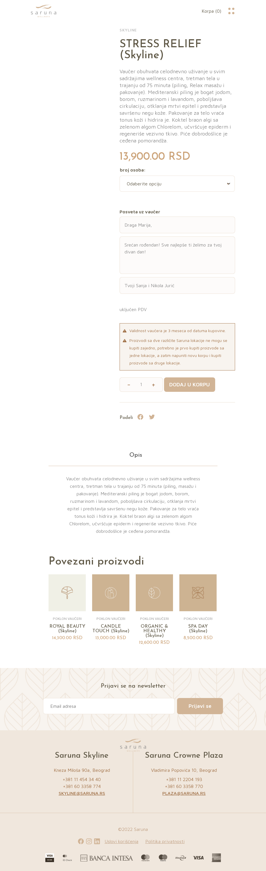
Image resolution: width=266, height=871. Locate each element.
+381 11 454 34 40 (82, 779)
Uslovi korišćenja (121, 841)
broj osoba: (133, 169)
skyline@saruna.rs (82, 793)
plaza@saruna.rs (184, 793)
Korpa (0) (211, 11)
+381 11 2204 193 (184, 779)
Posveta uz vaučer (140, 211)
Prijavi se (200, 706)
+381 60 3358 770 (184, 786)
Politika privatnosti (165, 841)
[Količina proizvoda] (141, 384)
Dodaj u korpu (189, 384)
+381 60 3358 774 (82, 786)
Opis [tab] (135, 455)
